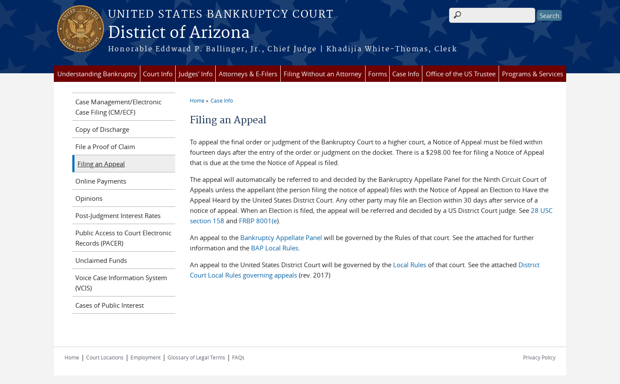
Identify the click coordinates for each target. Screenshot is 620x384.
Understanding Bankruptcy (97, 73)
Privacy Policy (539, 357)
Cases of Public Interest (109, 305)
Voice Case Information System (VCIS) (121, 282)
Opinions (88, 198)
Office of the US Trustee (461, 73)
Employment (145, 357)
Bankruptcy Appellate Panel (282, 237)
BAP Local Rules (274, 248)
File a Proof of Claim (105, 146)
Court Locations (105, 357)
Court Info (158, 73)
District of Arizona (179, 33)
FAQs (238, 357)
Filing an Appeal (101, 163)
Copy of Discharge (102, 129)
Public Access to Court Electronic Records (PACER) (123, 237)
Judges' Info (196, 73)
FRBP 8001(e (257, 220)
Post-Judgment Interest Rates (118, 215)
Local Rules (410, 264)
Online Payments (100, 181)
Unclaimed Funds (101, 260)
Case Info (405, 73)
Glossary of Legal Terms (196, 357)
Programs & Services (532, 73)
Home (197, 100)
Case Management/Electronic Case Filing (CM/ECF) (118, 106)
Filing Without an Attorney (323, 73)
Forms (377, 73)
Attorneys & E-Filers (248, 73)
